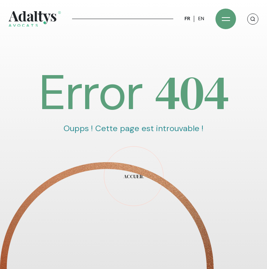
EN (201, 18)
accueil (134, 176)
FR (187, 18)
